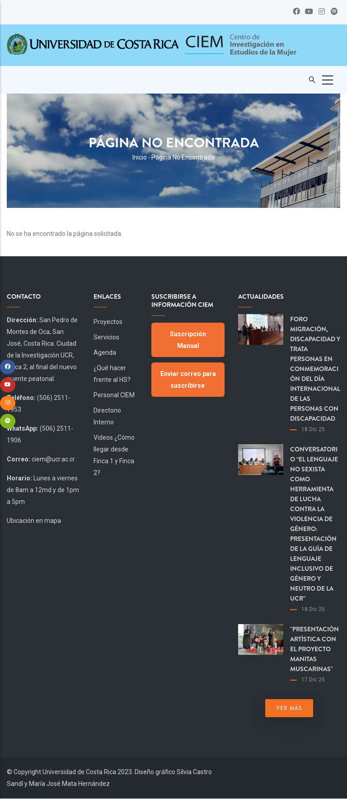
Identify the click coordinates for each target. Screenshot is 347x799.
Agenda (105, 352)
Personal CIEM (114, 395)
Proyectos (108, 321)
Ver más (289, 708)
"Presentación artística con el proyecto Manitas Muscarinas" (314, 649)
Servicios (106, 337)
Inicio (139, 157)
